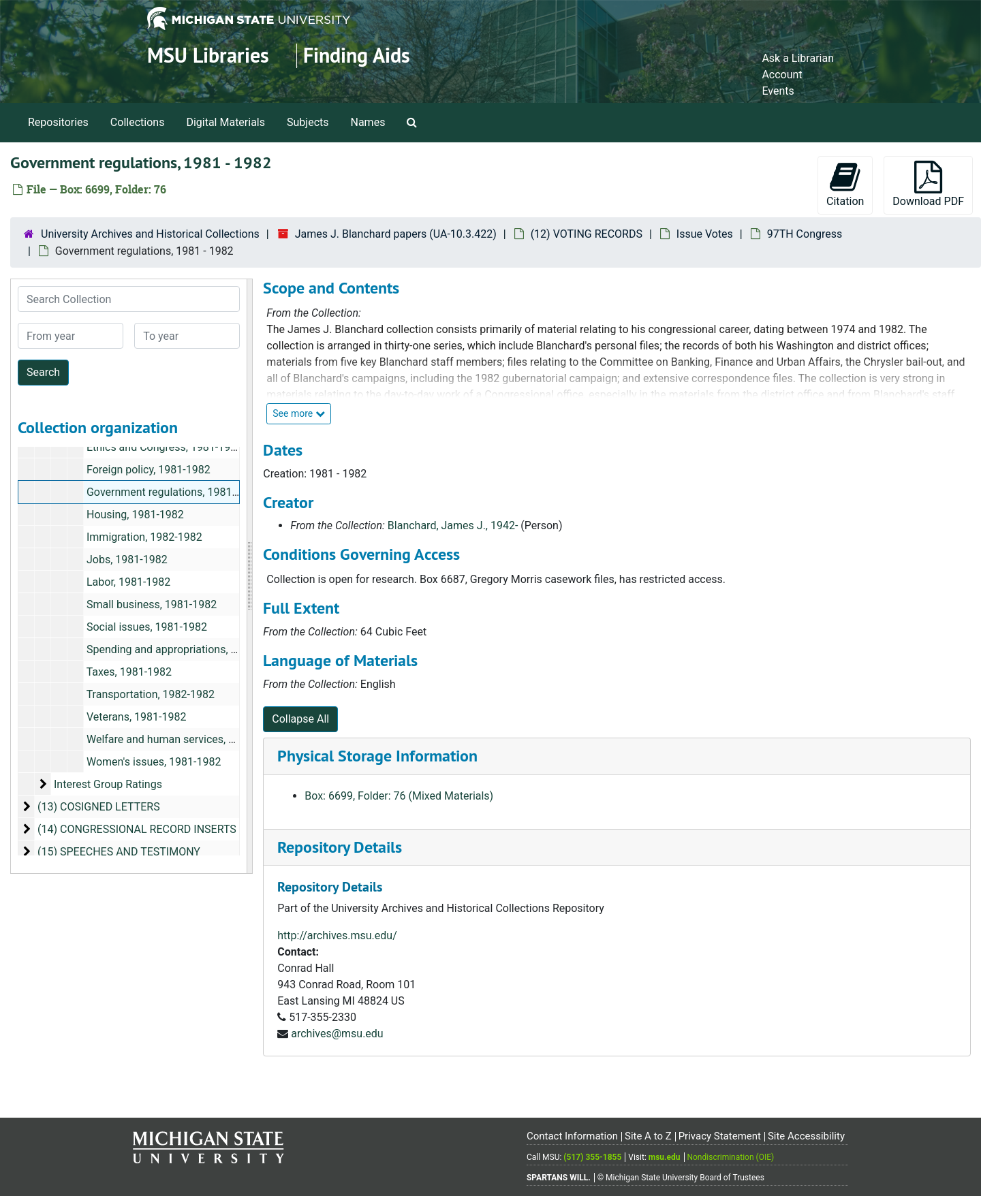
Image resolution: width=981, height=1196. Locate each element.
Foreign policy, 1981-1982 (149, 469)
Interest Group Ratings (108, 784)
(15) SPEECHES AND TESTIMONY (118, 851)
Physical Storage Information (377, 755)
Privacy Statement (720, 1136)
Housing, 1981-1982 (135, 514)
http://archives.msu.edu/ (337, 935)
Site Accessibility (806, 1136)
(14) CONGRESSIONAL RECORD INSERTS (136, 829)
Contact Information (572, 1136)
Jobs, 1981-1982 (127, 559)
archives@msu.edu (337, 1033)
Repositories (58, 122)
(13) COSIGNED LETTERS (98, 806)
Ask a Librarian (798, 58)
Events (778, 90)
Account (782, 74)
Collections (137, 122)
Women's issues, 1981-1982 (154, 761)
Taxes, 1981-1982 (129, 671)
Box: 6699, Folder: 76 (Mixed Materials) (399, 795)
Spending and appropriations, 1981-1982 (185, 649)
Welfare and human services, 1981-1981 (184, 739)
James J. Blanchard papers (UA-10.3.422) (396, 233)
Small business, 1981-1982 (152, 604)
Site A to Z (648, 1136)
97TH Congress (805, 233)
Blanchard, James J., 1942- (453, 525)
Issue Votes (704, 233)
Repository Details (339, 846)
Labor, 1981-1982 (128, 582)
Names (368, 122)
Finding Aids (356, 55)
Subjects (307, 122)
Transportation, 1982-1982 (151, 694)
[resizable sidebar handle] (249, 576)
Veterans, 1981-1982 (136, 716)
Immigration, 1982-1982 (144, 537)
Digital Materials (225, 122)
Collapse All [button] (300, 718)
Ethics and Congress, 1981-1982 (165, 447)
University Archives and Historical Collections (150, 233)
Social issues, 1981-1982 (147, 626)
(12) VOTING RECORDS (586, 233)
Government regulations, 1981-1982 (173, 492)
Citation (845, 184)
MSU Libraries (208, 55)
